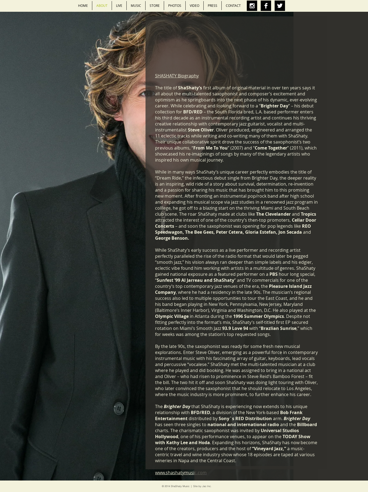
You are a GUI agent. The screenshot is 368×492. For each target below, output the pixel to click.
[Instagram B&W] (252, 6)
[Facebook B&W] (266, 6)
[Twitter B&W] (280, 6)
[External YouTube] (256, 54)
